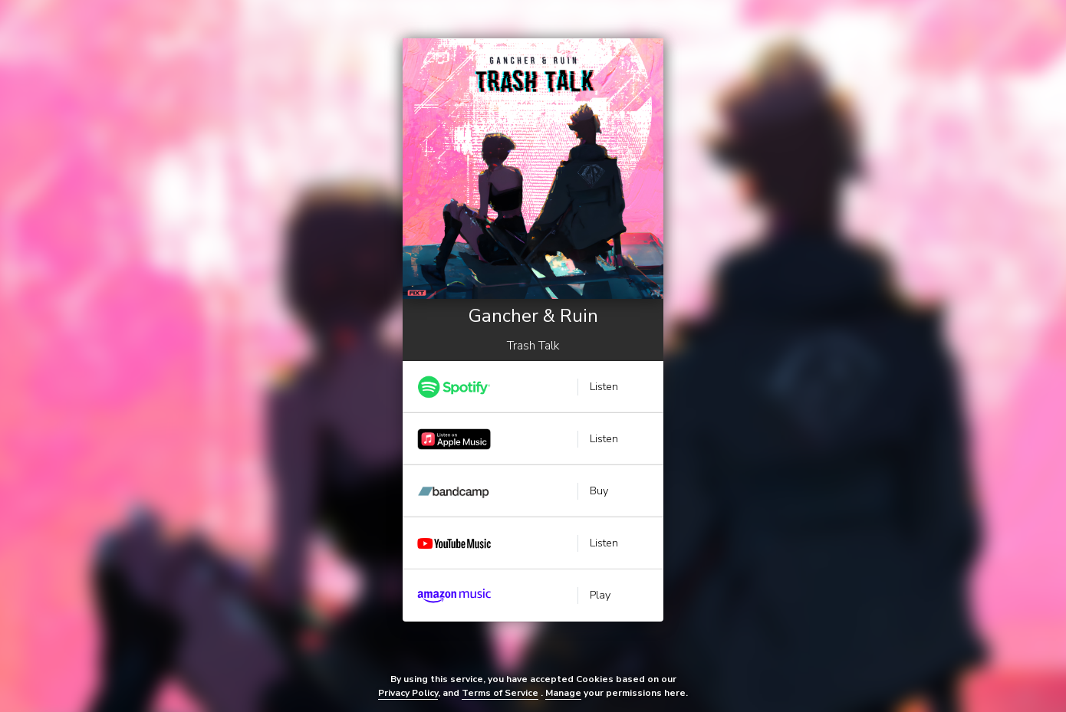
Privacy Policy (408, 693)
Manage (563, 693)
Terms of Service (500, 693)
